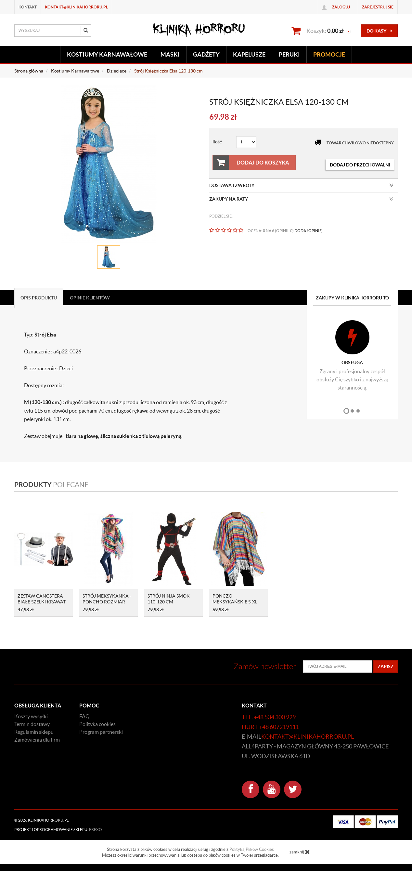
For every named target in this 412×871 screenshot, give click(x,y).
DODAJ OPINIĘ (308, 231)
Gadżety (206, 54)
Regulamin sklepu (34, 732)
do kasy (379, 30)
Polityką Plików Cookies (251, 849)
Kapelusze (249, 54)
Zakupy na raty (301, 199)
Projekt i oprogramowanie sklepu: (58, 829)
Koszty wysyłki (31, 716)
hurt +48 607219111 (270, 726)
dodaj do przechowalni (360, 164)
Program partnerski (101, 732)
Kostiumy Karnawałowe (107, 54)
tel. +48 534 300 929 (269, 717)
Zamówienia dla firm (37, 740)
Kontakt (28, 7)
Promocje (329, 54)
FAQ (84, 716)
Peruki (289, 54)
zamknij (300, 852)
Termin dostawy (32, 724)
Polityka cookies (97, 724)
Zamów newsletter (265, 666)
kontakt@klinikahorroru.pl (76, 7)
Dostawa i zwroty (301, 185)
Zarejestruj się (377, 7)
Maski (170, 54)
